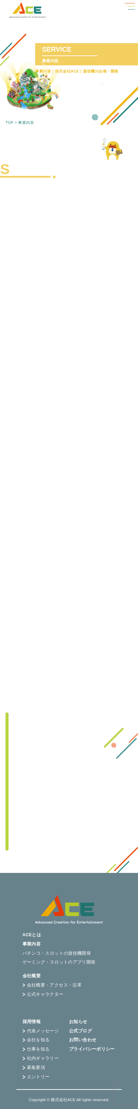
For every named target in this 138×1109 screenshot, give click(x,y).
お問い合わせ (82, 1040)
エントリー (36, 1077)
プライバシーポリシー (92, 1049)
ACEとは (32, 935)
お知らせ (78, 1022)
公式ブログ (80, 1031)
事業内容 (32, 944)
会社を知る (36, 1040)
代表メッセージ (41, 1031)
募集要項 (34, 1068)
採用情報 (32, 1022)
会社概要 (32, 976)
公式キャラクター (43, 994)
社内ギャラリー (41, 1058)
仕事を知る (36, 1049)
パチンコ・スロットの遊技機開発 (57, 953)
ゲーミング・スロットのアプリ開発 (59, 962)
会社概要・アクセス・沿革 (52, 985)
